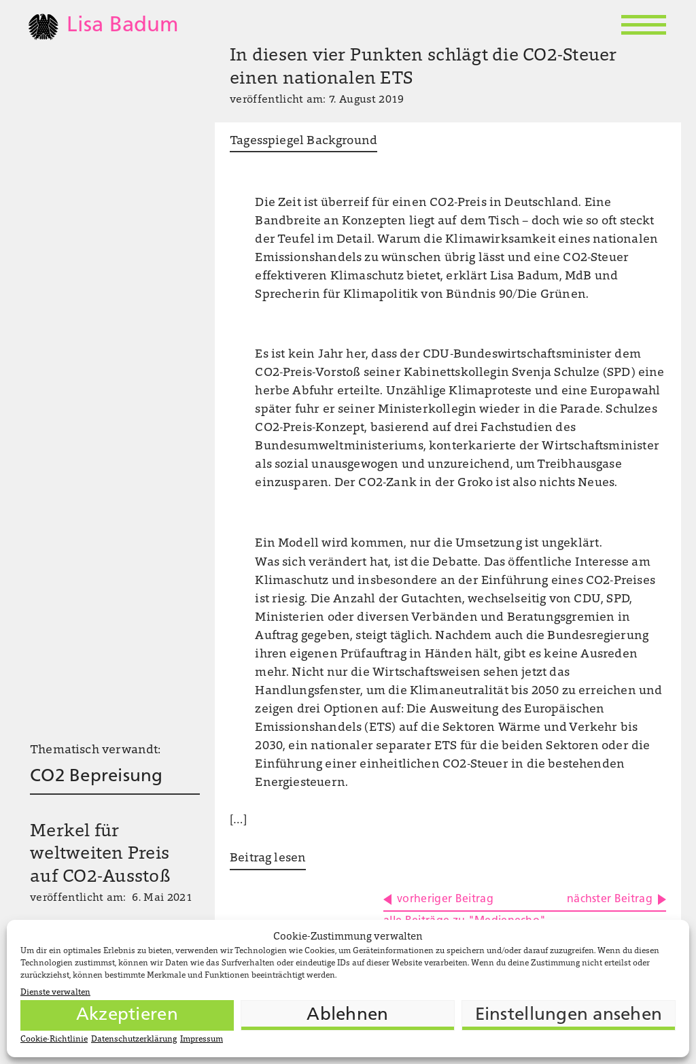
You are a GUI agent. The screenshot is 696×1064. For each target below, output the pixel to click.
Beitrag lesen (268, 859)
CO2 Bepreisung (96, 777)
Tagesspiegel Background (303, 141)
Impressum (201, 1039)
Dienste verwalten (55, 993)
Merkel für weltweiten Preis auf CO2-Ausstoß (100, 855)
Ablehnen (347, 1015)
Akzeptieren (127, 1015)
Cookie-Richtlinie (54, 1039)
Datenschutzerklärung (134, 1039)
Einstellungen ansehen (568, 1015)
